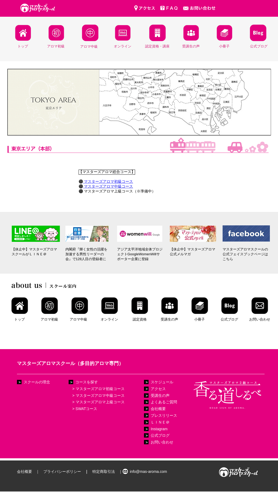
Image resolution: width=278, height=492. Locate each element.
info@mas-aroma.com (148, 471)
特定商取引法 (103, 471)
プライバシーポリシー (62, 471)
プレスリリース (164, 415)
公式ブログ (160, 435)
